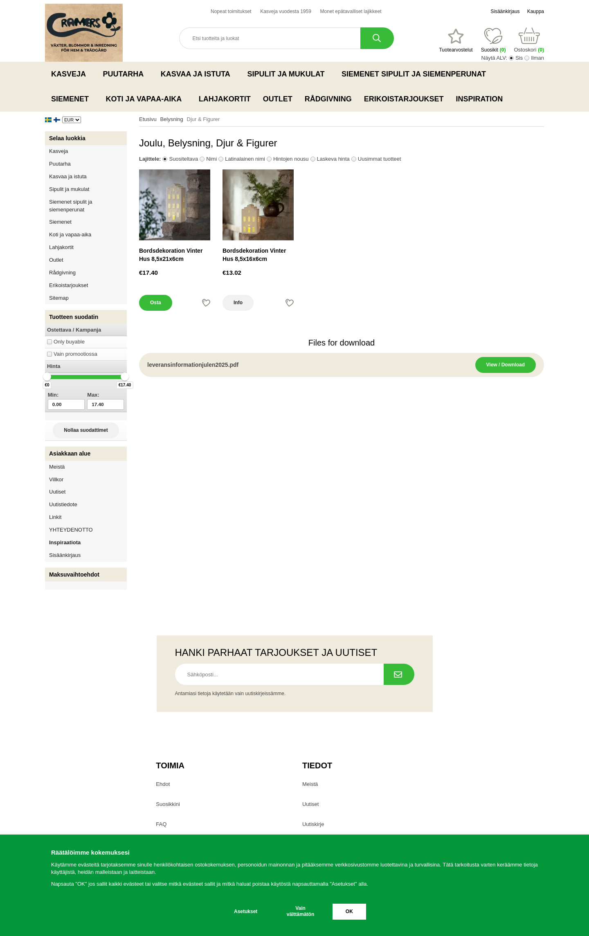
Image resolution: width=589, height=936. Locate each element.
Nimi (211, 159)
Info (238, 302)
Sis (519, 58)
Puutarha (125, 74)
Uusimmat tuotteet (379, 159)
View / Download (505, 365)
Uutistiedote (63, 504)
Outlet (277, 99)
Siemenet (72, 99)
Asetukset (245, 911)
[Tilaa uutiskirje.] (399, 674)
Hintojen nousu (291, 159)
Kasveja (71, 74)
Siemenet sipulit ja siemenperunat (416, 74)
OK (349, 911)
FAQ (161, 824)
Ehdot (163, 784)
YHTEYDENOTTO (71, 530)
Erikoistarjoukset (404, 99)
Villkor (56, 479)
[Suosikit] (455, 40)
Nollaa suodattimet (86, 430)
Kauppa (535, 11)
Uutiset (57, 492)
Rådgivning (328, 99)
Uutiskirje (313, 824)
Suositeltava (183, 159)
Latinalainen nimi (245, 159)
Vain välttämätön (300, 911)
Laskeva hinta (333, 159)
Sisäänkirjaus (504, 11)
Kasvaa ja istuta (198, 74)
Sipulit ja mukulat (288, 74)
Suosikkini (168, 804)
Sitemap (59, 298)
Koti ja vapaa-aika (146, 99)
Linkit (55, 517)
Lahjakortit (225, 99)
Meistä (57, 467)
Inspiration (479, 99)
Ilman (537, 58)
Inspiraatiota (65, 542)
